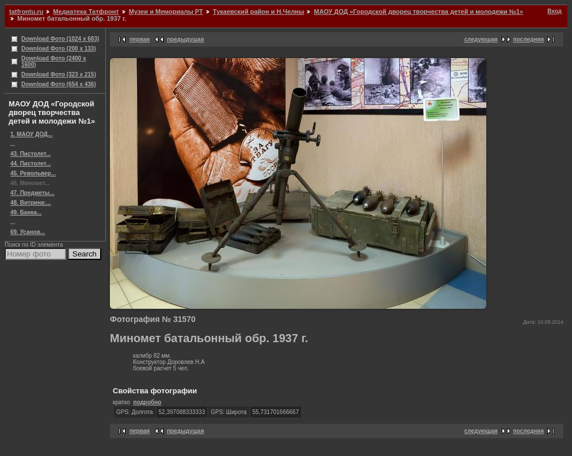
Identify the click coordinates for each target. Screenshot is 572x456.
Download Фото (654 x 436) (58, 84)
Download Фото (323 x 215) (58, 74)
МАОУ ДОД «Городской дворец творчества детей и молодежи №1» (418, 11)
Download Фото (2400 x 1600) (53, 61)
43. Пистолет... (30, 154)
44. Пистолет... (30, 163)
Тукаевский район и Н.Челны (258, 11)
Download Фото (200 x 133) (58, 48)
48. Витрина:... (30, 203)
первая (139, 39)
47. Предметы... (32, 193)
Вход (554, 11)
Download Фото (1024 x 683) (60, 39)
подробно (147, 402)
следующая (481, 39)
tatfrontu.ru (26, 11)
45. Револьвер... (33, 173)
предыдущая (185, 39)
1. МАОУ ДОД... (31, 134)
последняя (528, 39)
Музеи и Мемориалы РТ (166, 11)
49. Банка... (25, 212)
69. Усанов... (27, 232)
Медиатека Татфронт (86, 11)
